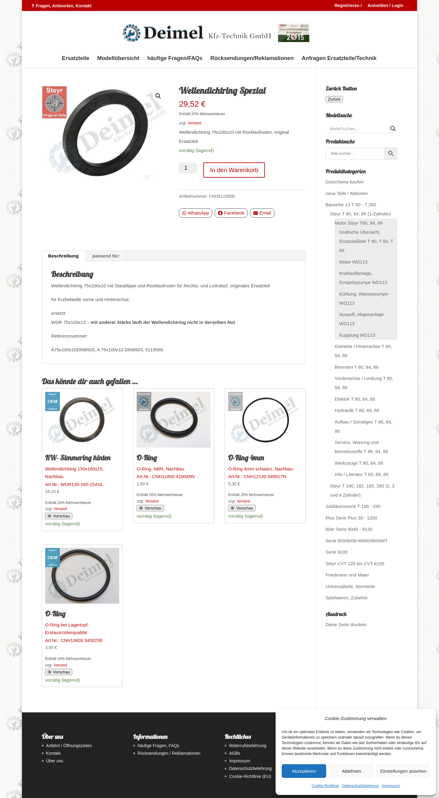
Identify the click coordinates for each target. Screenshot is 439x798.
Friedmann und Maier (347, 574)
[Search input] (358, 128)
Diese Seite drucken (346, 624)
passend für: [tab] (106, 255)
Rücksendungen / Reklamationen (168, 753)
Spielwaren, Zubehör (347, 597)
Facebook (231, 212)
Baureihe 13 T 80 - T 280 (351, 204)
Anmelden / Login (385, 5)
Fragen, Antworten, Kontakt (63, 5)
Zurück (334, 99)
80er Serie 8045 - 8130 (349, 529)
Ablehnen (351, 771)
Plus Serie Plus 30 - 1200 (351, 517)
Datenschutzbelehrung (360, 786)
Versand (194, 123)
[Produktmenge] (188, 167)
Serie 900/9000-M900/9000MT (356, 540)
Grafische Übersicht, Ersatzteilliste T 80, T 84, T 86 (366, 241)
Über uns (54, 760)
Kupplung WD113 (357, 335)
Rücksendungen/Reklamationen (252, 58)
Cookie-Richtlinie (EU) (250, 776)
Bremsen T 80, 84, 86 (357, 367)
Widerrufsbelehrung (247, 745)
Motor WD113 (353, 261)
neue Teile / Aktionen (347, 193)
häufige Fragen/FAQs (174, 58)
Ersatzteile (75, 58)
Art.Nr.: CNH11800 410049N (174, 435)
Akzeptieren (304, 771)
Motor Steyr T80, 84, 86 (359, 222)
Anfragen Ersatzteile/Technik (339, 58)
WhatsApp (195, 212)
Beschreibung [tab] (63, 255)
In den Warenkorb (234, 170)
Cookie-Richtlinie (325, 786)
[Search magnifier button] (393, 128)
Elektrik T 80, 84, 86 (355, 399)
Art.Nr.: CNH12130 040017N (265, 435)
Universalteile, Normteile (350, 586)
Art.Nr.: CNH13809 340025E (82, 595)
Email (262, 212)
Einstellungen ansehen (403, 771)
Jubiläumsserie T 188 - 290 (353, 506)
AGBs (234, 753)
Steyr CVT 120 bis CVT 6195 (355, 563)
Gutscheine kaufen (345, 181)
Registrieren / (348, 5)
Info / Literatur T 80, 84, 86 (361, 474)
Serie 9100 (337, 552)
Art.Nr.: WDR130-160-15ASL (82, 439)
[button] (158, 95)
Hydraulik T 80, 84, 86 (357, 410)
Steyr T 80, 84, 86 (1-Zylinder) (360, 213)
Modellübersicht (118, 58)
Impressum (391, 786)
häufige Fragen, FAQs (158, 745)
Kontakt (53, 753)
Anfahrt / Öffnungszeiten (69, 745)
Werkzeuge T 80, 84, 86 (359, 463)
